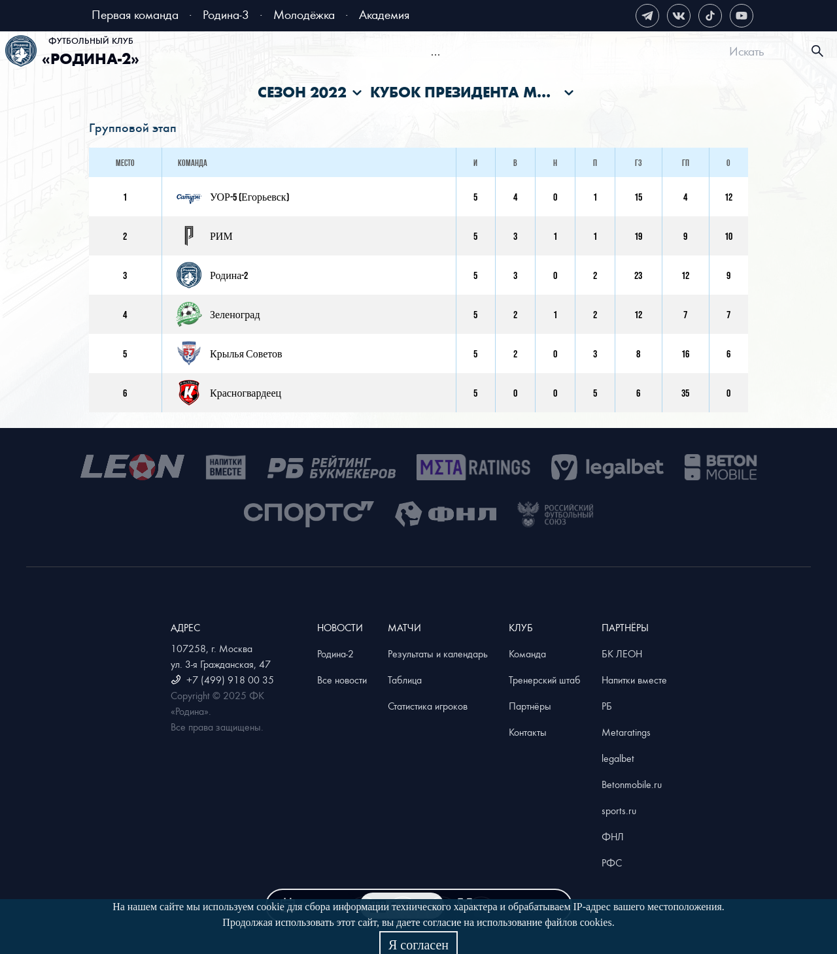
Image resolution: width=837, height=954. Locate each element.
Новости (345, 53)
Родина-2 (335, 653)
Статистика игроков (428, 705)
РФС (612, 862)
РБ (607, 705)
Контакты (528, 731)
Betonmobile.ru (632, 784)
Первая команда (135, 14)
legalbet (618, 758)
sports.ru (619, 810)
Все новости (342, 679)
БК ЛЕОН (622, 653)
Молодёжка (304, 14)
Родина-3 (226, 14)
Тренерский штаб (545, 679)
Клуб (645, 53)
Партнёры (530, 705)
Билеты (235, 53)
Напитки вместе (634, 679)
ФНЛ (613, 836)
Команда (527, 653)
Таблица (405, 679)
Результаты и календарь (438, 653)
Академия (384, 14)
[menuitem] (223, 53)
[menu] (435, 51)
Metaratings (626, 731)
